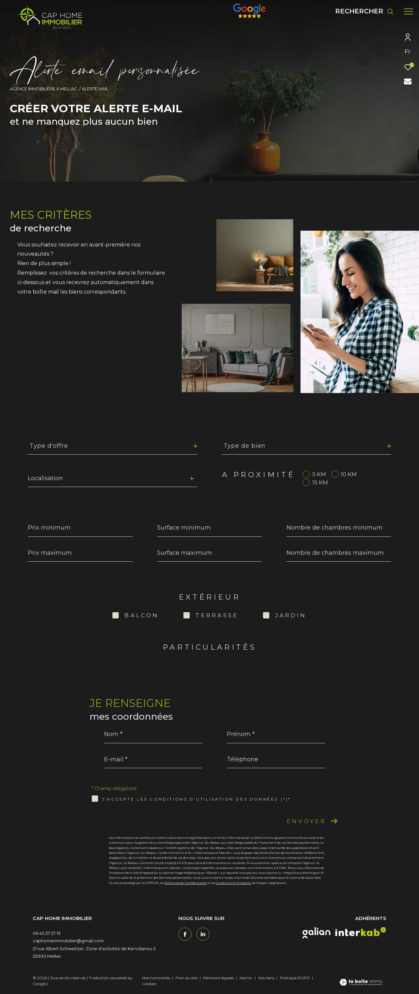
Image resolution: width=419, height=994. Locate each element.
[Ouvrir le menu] (408, 11)
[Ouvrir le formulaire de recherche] (364, 11)
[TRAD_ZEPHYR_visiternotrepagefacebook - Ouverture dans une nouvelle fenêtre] (184, 934)
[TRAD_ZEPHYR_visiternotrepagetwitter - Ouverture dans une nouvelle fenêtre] (203, 934)
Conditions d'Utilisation (233, 883)
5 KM (319, 474)
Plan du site (186, 977)
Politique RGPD (295, 977)
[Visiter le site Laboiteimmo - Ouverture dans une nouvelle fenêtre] (361, 983)
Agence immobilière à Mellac (43, 88)
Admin (246, 977)
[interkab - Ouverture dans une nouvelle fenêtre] (360, 931)
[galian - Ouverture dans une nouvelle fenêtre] (316, 932)
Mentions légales (219, 977)
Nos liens (266, 977)
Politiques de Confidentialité (186, 883)
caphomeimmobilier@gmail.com (68, 940)
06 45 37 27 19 (47, 933)
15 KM (320, 482)
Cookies (149, 984)
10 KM (349, 474)
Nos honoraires (156, 977)
